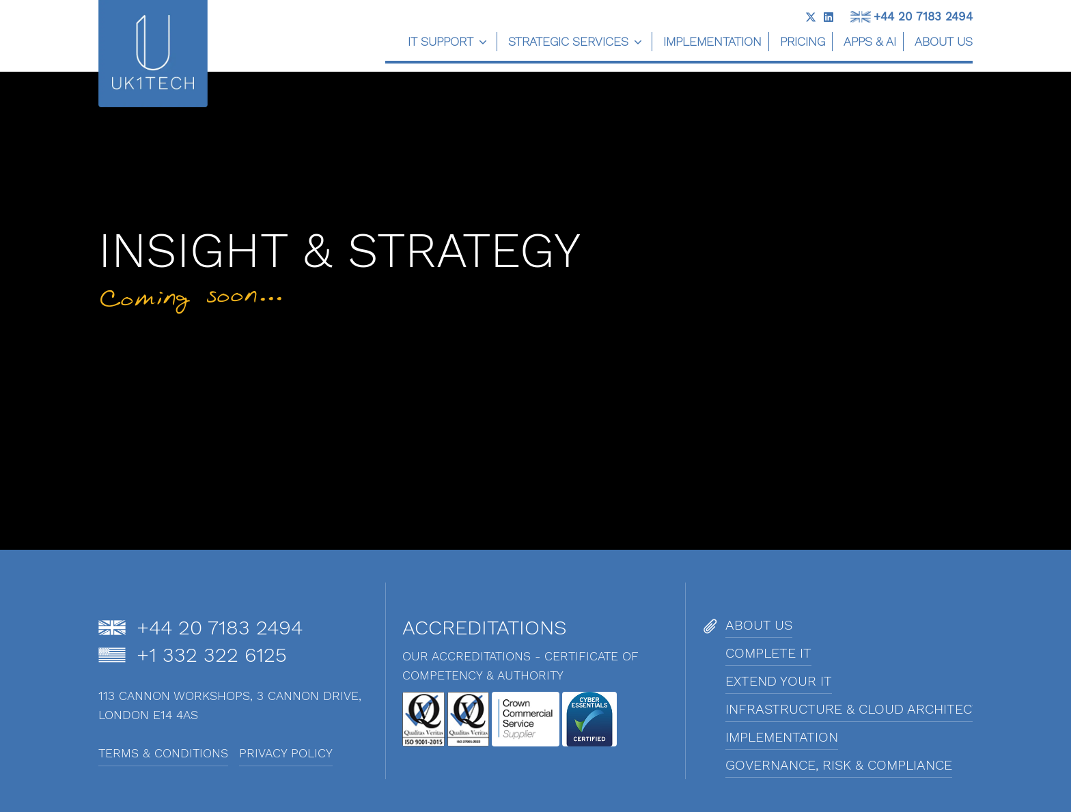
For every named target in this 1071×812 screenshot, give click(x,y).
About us (944, 41)
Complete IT (768, 653)
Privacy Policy (286, 753)
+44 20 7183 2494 (923, 16)
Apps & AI (870, 41)
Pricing (802, 41)
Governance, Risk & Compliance (838, 765)
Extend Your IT (778, 681)
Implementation (712, 41)
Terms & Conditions (163, 753)
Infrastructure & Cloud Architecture (866, 709)
